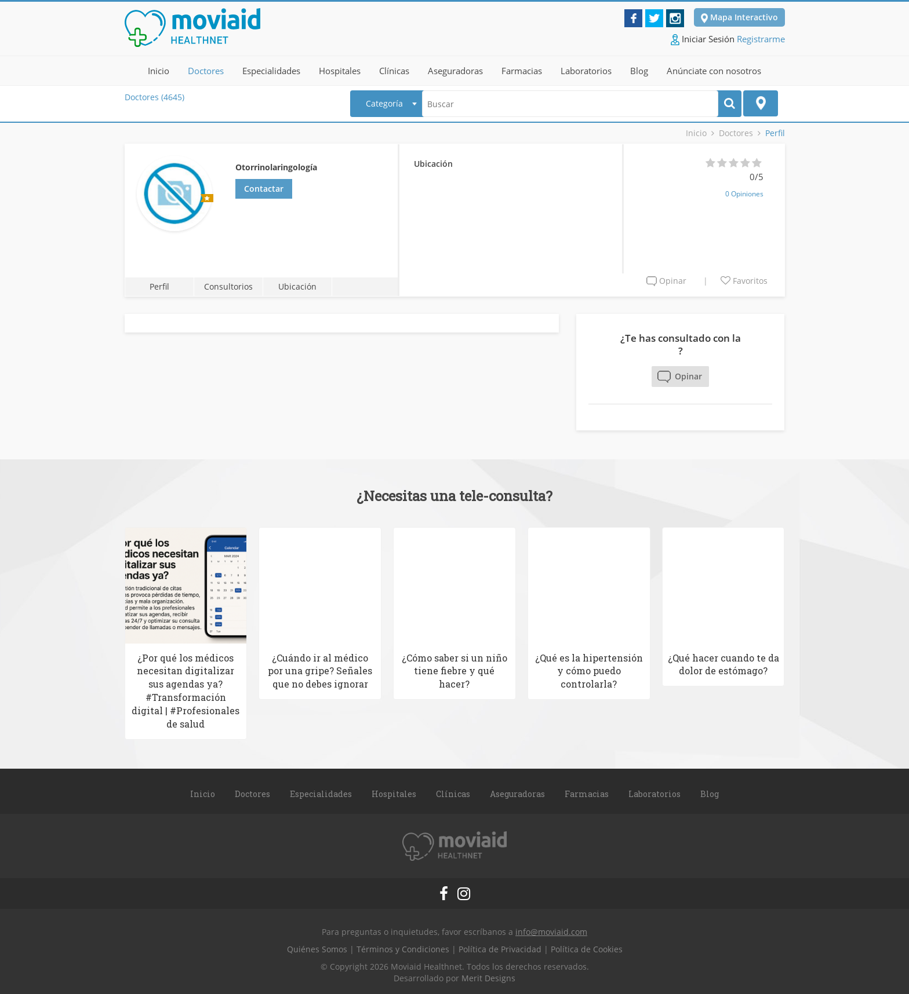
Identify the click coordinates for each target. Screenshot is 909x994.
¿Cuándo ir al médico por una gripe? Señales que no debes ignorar (320, 668)
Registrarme (761, 36)
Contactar (263, 186)
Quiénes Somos (317, 947)
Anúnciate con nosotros (714, 69)
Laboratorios (586, 69)
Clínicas (394, 69)
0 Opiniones (744, 192)
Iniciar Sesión (703, 37)
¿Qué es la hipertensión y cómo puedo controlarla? (589, 668)
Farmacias (521, 69)
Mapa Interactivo (739, 15)
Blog (639, 69)
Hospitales (340, 69)
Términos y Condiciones (403, 947)
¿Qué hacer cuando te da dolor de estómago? (723, 662)
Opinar (666, 278)
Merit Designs (488, 976)
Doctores (206, 69)
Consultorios (227, 284)
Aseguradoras (455, 69)
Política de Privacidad (500, 947)
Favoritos (744, 278)
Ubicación (295, 284)
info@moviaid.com (551, 929)
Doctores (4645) (154, 95)
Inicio (158, 69)
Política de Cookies (587, 947)
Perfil (159, 284)
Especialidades (271, 69)
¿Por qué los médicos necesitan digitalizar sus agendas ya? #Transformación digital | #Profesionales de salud (185, 688)
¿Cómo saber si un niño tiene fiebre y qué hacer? (454, 668)
